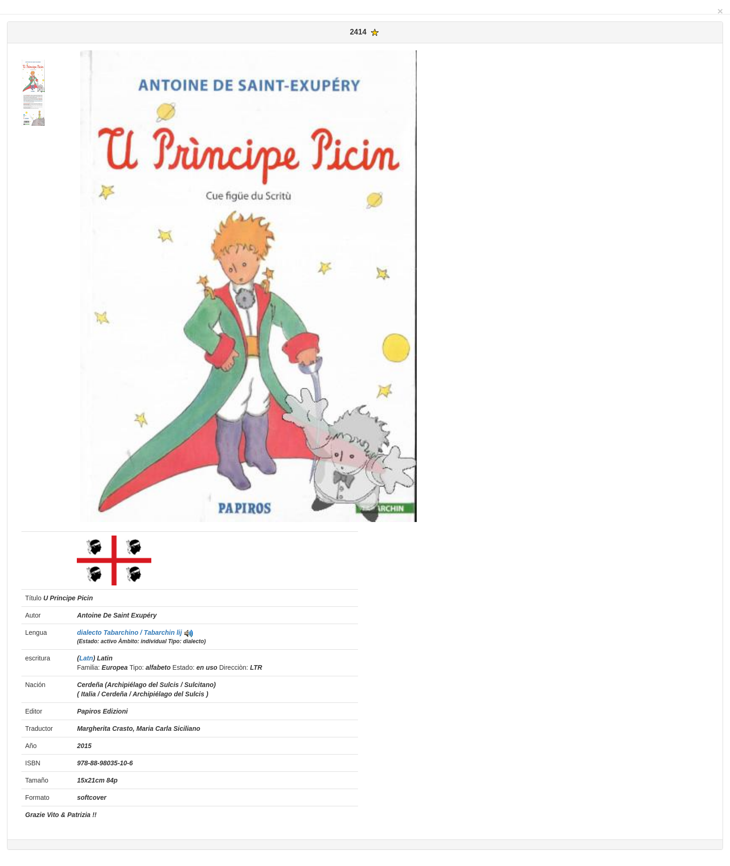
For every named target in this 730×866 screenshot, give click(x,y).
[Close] (720, 11)
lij (179, 632)
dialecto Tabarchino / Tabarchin (126, 632)
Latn (86, 658)
